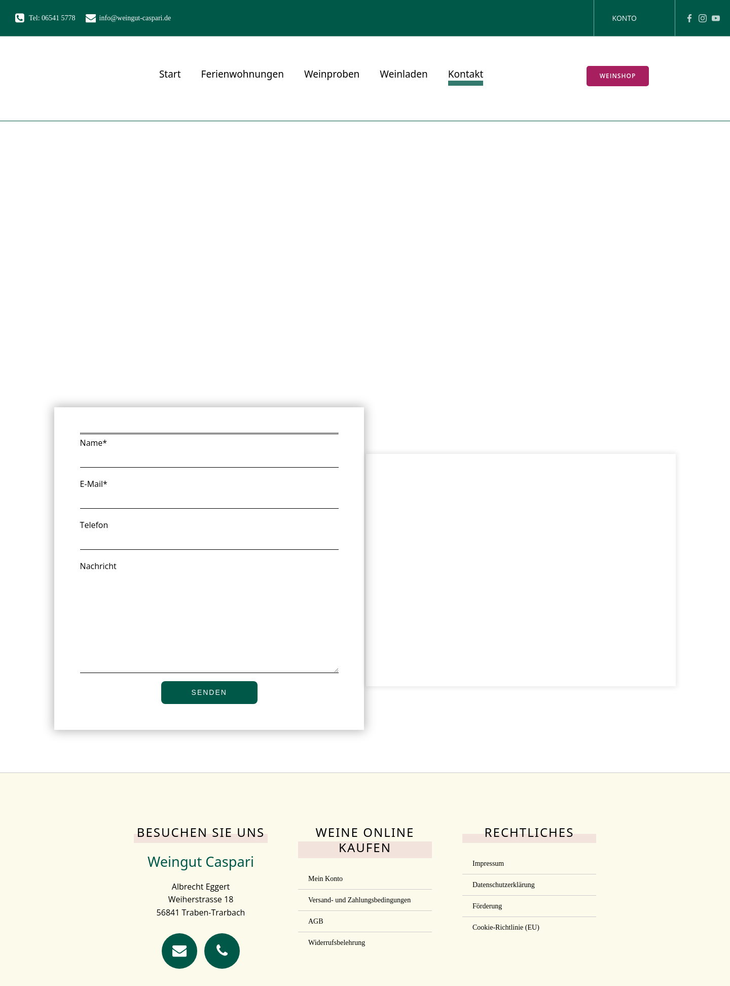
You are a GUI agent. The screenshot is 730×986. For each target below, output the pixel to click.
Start (167, 75)
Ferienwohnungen (239, 75)
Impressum (488, 890)
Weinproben (329, 75)
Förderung (487, 933)
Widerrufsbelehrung (336, 969)
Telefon (209, 538)
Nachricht (209, 630)
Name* (209, 456)
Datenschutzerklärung (503, 911)
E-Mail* (209, 497)
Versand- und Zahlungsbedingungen (359, 927)
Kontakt (463, 75)
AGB (315, 948)
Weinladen (401, 75)
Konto (624, 18)
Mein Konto (325, 905)
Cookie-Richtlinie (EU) (505, 954)
